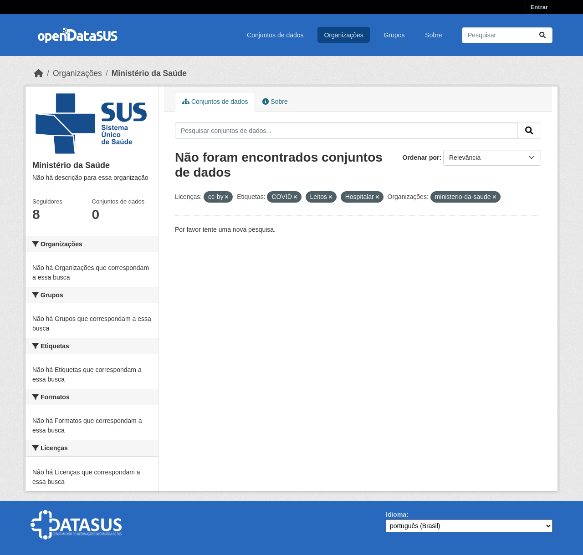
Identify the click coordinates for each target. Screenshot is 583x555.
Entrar (539, 7)
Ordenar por (421, 157)
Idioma (396, 514)
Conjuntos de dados (275, 35)
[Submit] (542, 35)
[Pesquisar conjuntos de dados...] (507, 35)
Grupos (394, 35)
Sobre (433, 35)
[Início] (38, 73)
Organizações (343, 35)
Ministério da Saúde (149, 73)
